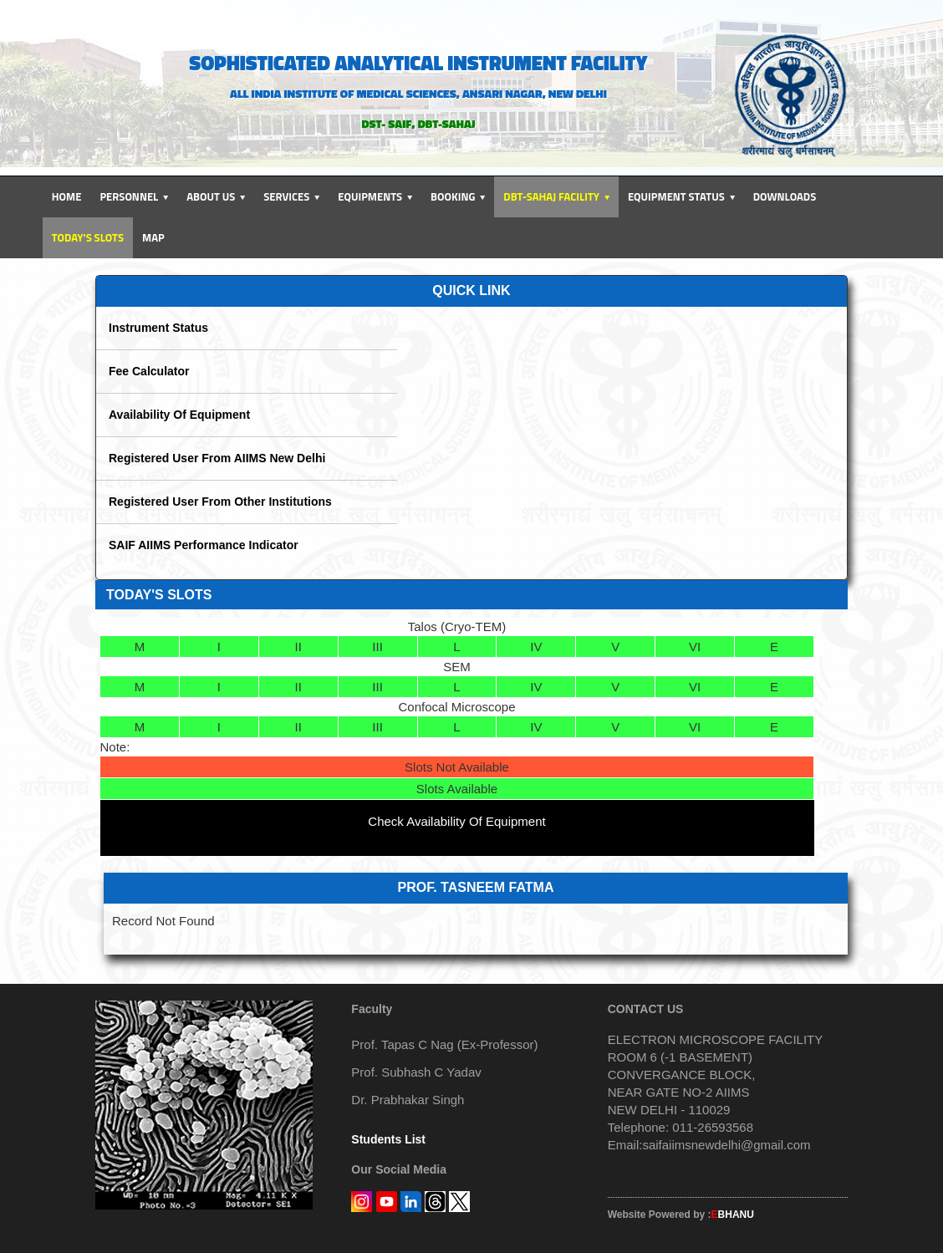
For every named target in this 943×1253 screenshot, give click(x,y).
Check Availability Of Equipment (456, 821)
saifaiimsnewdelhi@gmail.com (726, 1145)
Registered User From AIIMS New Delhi (217, 458)
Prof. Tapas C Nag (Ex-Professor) (444, 1044)
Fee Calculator (149, 371)
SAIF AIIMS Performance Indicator (203, 545)
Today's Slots (88, 237)
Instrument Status (158, 327)
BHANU (732, 1214)
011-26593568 (711, 1127)
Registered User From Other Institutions (220, 501)
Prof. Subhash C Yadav (416, 1072)
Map (153, 237)
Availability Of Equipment (179, 414)
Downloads (784, 196)
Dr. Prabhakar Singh (407, 1100)
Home (67, 196)
